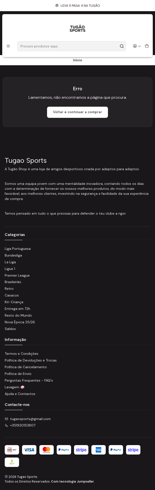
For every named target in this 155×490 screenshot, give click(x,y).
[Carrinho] (147, 46)
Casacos (12, 295)
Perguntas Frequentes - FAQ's (29, 380)
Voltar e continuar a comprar (77, 112)
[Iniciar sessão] (137, 46)
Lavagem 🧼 (15, 387)
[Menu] (8, 46)
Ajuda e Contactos (20, 394)
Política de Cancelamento (26, 367)
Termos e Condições (21, 353)
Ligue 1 (10, 268)
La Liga (10, 262)
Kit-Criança (14, 302)
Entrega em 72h (17, 308)
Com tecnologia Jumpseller (72, 481)
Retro (9, 288)
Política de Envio (18, 373)
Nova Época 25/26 (20, 322)
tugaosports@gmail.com (28, 419)
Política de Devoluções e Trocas (31, 360)
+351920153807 (20, 425)
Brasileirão (13, 282)
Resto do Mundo (18, 315)
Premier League (17, 275)
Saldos (10, 329)
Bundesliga (13, 255)
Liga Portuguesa (18, 248)
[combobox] (71, 46)
